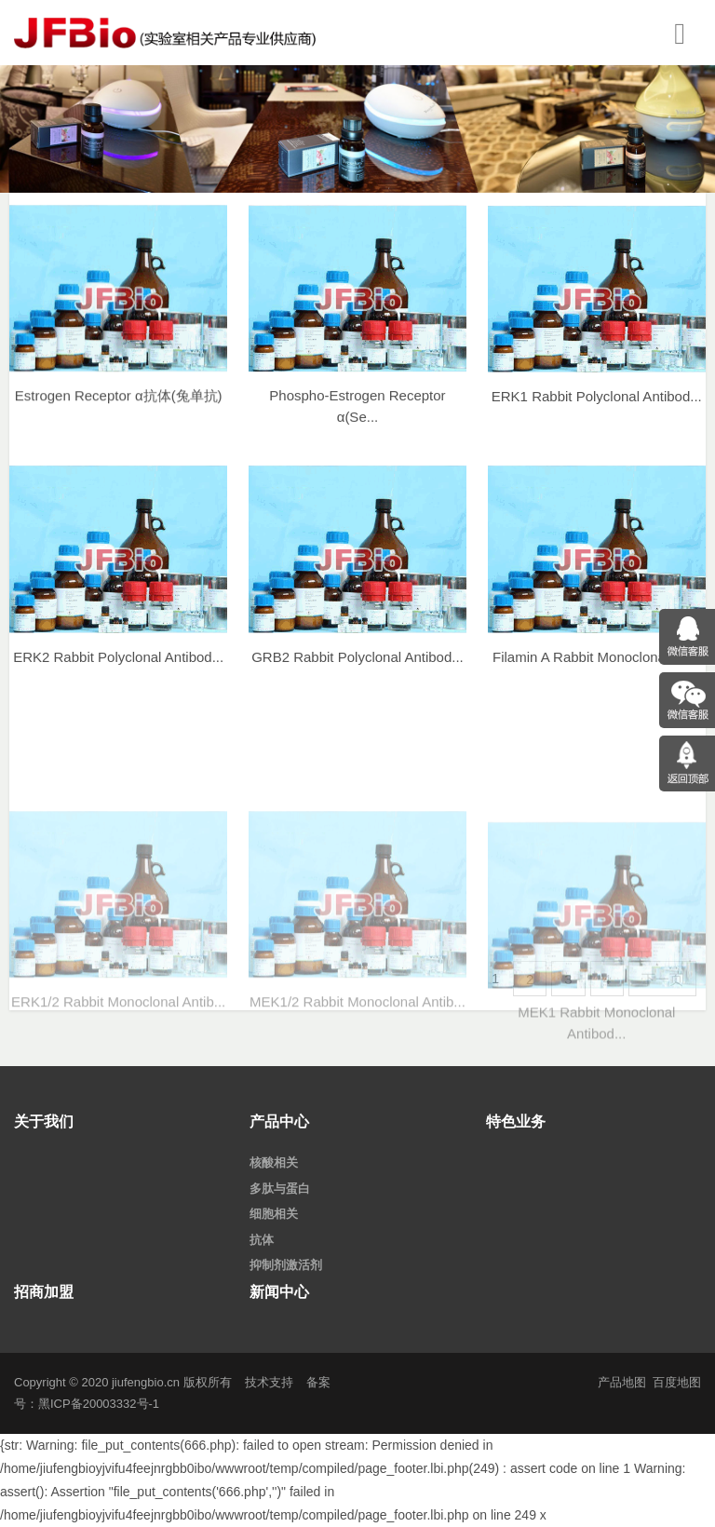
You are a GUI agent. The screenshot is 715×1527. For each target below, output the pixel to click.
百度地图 (677, 1382)
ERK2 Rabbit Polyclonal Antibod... (118, 671)
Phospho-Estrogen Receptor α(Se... (357, 420)
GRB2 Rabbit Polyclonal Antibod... (357, 671)
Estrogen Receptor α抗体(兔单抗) (119, 408)
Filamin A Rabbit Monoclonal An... (596, 671)
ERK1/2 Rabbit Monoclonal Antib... (118, 1083)
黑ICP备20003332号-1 (98, 1404)
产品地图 (622, 1382)
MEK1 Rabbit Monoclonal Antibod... (596, 1112)
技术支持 (269, 1382)
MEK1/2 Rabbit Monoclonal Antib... (357, 1083)
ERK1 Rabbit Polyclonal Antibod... (597, 410)
